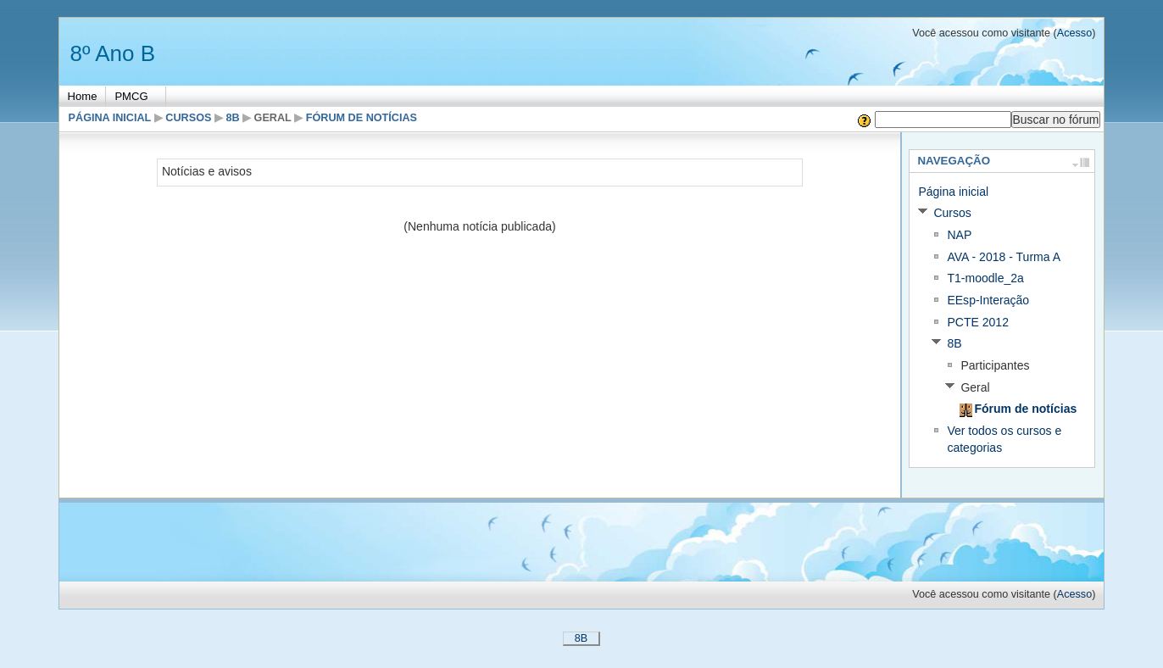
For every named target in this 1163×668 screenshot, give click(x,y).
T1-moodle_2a (985, 278)
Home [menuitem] (82, 96)
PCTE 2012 (978, 322)
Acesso (1074, 33)
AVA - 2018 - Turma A (1003, 257)
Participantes (994, 365)
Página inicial (110, 118)
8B (232, 118)
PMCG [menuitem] (130, 96)
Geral (273, 118)
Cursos (188, 118)
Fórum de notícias (361, 118)
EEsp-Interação (988, 300)
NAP (959, 235)
